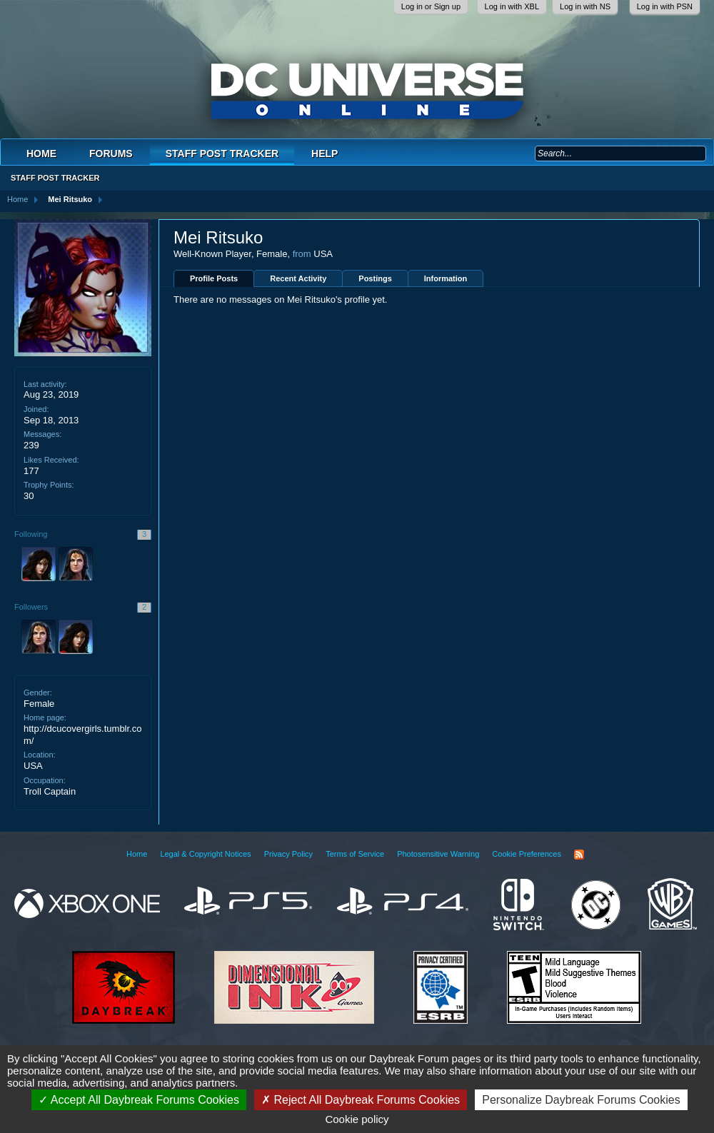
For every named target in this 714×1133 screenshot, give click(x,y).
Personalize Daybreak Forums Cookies (581, 1100)
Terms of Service (355, 854)
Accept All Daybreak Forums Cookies (139, 1100)
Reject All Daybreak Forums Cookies (360, 1100)
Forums (111, 153)
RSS (579, 855)
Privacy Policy (288, 854)
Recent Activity (298, 278)
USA (33, 765)
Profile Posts (214, 278)
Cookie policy (356, 1119)
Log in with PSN (665, 6)
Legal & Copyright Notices (205, 854)
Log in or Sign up (431, 6)
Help (324, 153)
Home (41, 153)
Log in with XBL (512, 6)
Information (446, 278)
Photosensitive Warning (438, 854)
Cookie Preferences (526, 854)
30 (29, 495)
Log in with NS (585, 6)
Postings (374, 278)
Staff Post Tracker (222, 153)
